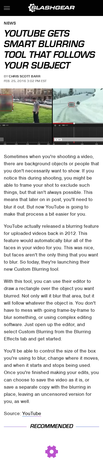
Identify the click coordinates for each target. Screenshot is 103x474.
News (10, 23)
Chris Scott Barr (24, 76)
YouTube (31, 413)
